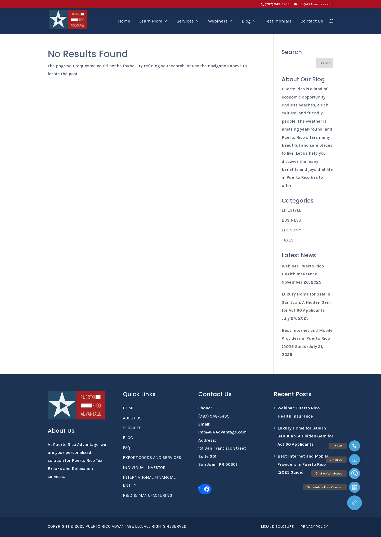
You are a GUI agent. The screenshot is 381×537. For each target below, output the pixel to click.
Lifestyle (291, 210)
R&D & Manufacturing (147, 495)
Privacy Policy (314, 526)
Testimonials (278, 21)
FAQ (126, 447)
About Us (132, 417)
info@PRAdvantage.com (222, 432)
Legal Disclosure (277, 526)
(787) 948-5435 (277, 4)
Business (291, 220)
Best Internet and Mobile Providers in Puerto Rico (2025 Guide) (307, 338)
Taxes (287, 240)
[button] (354, 502)
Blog (246, 21)
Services (185, 21)
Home (124, 21)
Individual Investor (144, 467)
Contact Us (312, 21)
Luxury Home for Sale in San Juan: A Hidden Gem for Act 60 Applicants (306, 302)
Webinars (217, 21)
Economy (291, 229)
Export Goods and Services (152, 457)
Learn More (150, 21)
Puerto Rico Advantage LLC (114, 526)
